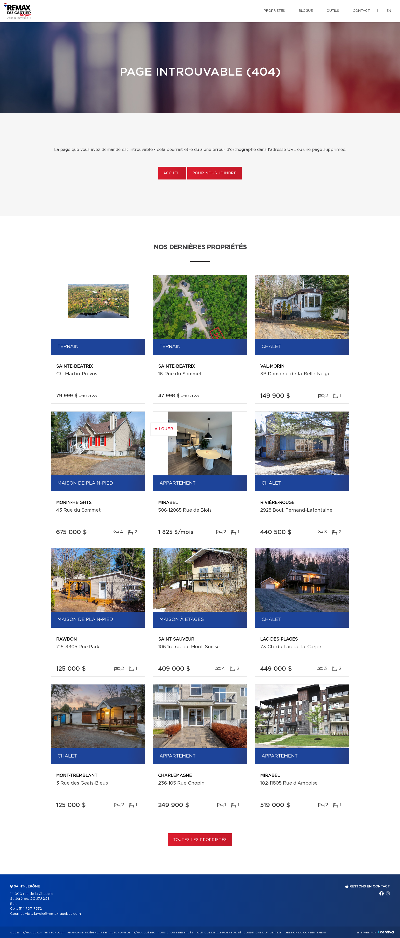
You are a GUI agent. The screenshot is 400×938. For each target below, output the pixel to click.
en (388, 11)
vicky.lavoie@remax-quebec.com (53, 914)
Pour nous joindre (214, 173)
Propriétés (274, 11)
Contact (361, 11)
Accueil (172, 173)
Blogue (306, 11)
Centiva (386, 932)
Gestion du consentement (306, 932)
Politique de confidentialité (218, 932)
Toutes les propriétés (200, 840)
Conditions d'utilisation (263, 932)
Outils (333, 11)
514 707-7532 (30, 908)
